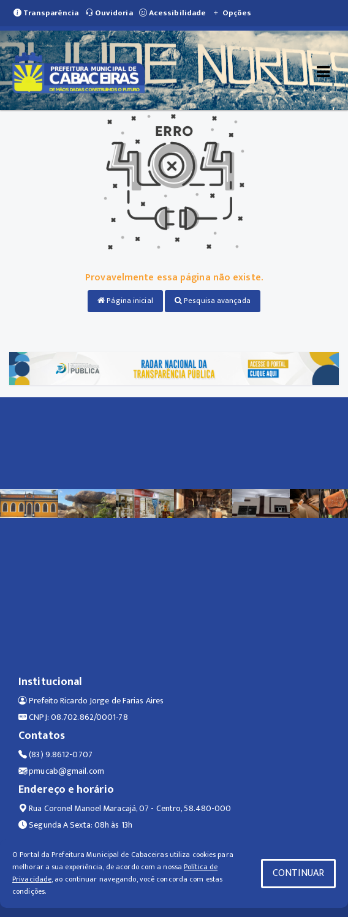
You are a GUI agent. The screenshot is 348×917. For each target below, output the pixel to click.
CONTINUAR (298, 873)
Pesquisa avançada (213, 300)
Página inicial (125, 300)
